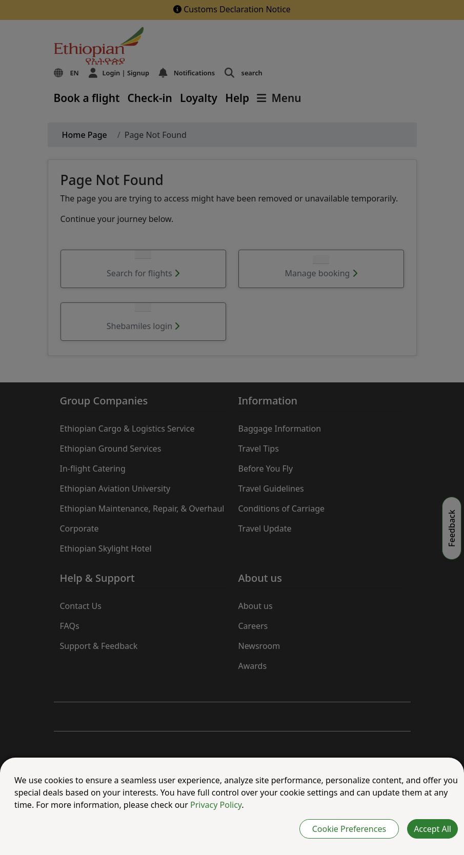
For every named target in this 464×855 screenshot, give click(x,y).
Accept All (432, 828)
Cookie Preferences (349, 828)
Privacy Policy (215, 804)
